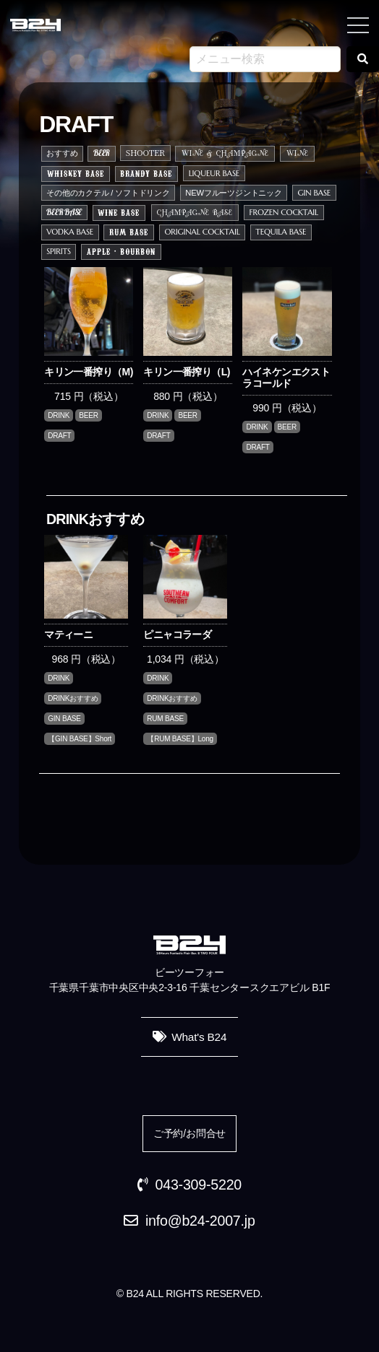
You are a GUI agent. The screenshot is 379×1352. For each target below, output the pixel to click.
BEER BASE (64, 212)
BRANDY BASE (146, 173)
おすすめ (61, 153)
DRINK (58, 415)
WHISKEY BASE (75, 173)
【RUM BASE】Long (180, 739)
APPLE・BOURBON (121, 251)
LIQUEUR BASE (214, 173)
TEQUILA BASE (280, 232)
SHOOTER (145, 152)
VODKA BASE (69, 232)
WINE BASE (119, 212)
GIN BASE (314, 193)
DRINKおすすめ (73, 698)
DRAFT (59, 436)
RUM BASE (128, 232)
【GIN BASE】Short (79, 739)
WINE (297, 154)
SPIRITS (58, 251)
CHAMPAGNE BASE (195, 213)
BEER (101, 153)
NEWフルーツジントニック (233, 192)
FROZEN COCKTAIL (284, 212)
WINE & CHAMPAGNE (225, 154)
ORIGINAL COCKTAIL (201, 232)
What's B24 (198, 1037)
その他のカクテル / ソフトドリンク (108, 192)
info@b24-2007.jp (200, 1221)
